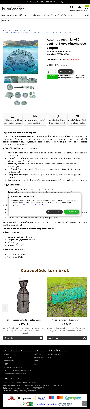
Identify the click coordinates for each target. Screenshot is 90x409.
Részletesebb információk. (33, 205)
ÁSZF (6, 364)
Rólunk (6, 354)
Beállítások (54, 212)
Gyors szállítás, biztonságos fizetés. (66, 77)
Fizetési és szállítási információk (18, 370)
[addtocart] (65, 71)
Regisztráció (39, 357)
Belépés (37, 354)
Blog (49, 357)
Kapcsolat (8, 357)
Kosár (36, 364)
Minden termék (54, 354)
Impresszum (9, 360)
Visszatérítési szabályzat (15, 374)
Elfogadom (71, 212)
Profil (36, 360)
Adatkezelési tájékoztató (15, 367)
